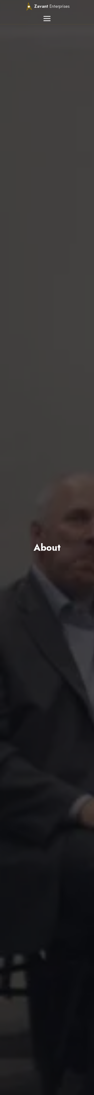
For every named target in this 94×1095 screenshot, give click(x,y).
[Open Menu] (47, 18)
